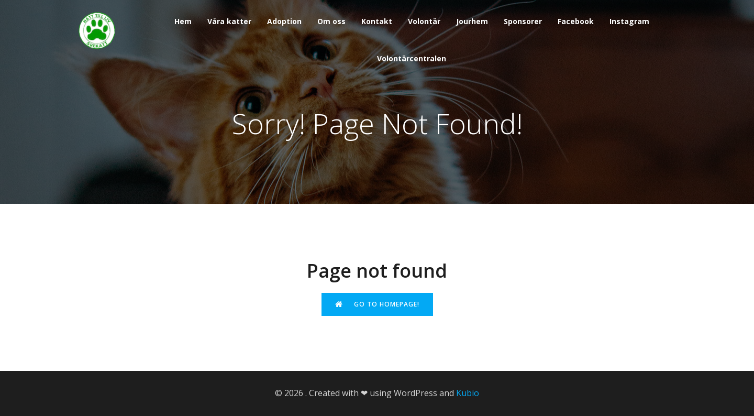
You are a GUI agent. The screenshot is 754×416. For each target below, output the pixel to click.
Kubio (467, 393)
